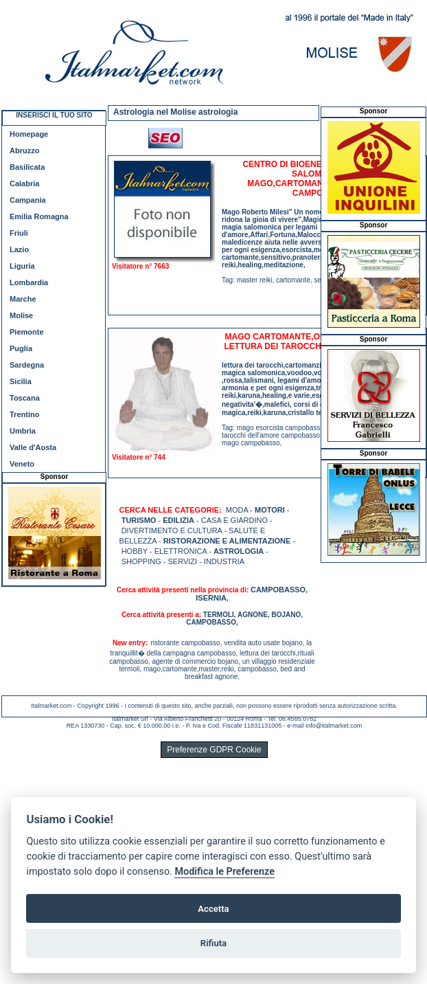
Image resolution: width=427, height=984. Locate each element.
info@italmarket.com (333, 725)
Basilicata (27, 167)
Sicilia (21, 381)
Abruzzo (24, 150)
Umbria (23, 431)
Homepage (29, 134)
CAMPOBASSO (278, 589)
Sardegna (27, 365)
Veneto (22, 464)
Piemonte (27, 332)
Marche (23, 299)
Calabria (24, 183)
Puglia (21, 348)
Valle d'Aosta (33, 447)
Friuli (19, 233)
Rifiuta (213, 943)
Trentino (24, 414)
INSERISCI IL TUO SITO (54, 115)
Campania (28, 200)
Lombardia (29, 282)
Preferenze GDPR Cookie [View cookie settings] (214, 749)
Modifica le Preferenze (224, 871)
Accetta (213, 909)
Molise (21, 315)
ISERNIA (211, 598)
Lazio (19, 249)
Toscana (25, 398)
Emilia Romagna (39, 216)
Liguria (22, 266)
